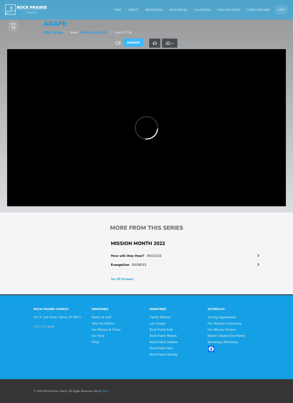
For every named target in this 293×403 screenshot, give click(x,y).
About (133, 9)
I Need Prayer (258, 9)
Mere (106, 391)
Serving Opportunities (222, 317)
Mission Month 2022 (94, 32)
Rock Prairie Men (161, 348)
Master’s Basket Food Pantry (226, 335)
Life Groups (157, 323)
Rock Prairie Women (163, 335)
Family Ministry (160, 317)
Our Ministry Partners (222, 329)
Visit (118, 9)
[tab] (154, 43)
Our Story (98, 335)
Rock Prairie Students (164, 342)
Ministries (154, 9)
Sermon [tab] (133, 43)
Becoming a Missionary (223, 342)
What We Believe (103, 323)
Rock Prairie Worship (164, 354)
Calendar (202, 9)
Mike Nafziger (53, 32)
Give (281, 9)
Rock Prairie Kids (161, 329)
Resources (178, 9)
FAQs (95, 342)
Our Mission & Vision (106, 329)
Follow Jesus (229, 9)
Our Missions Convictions (225, 323)
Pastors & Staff (101, 317)
